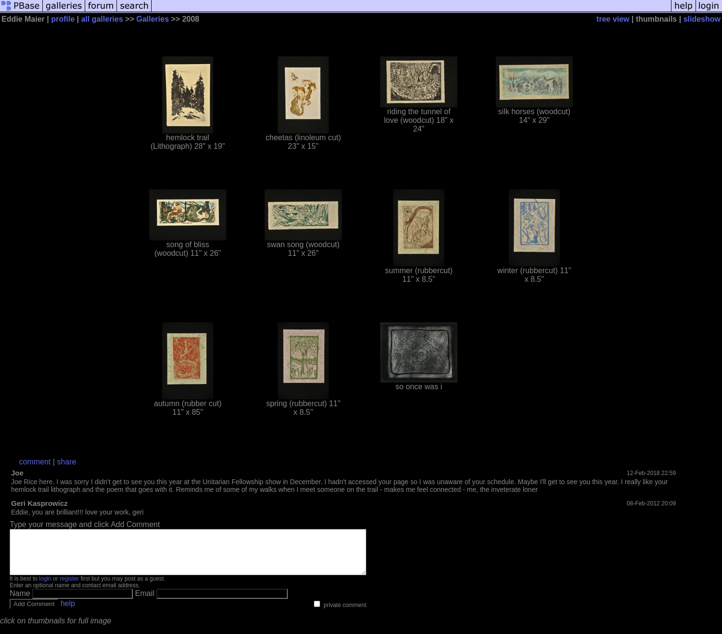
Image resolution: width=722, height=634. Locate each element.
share (66, 462)
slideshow (702, 19)
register (69, 587)
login (45, 587)
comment (35, 462)
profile (63, 19)
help (68, 612)
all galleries (102, 19)
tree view (612, 19)
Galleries (152, 19)
